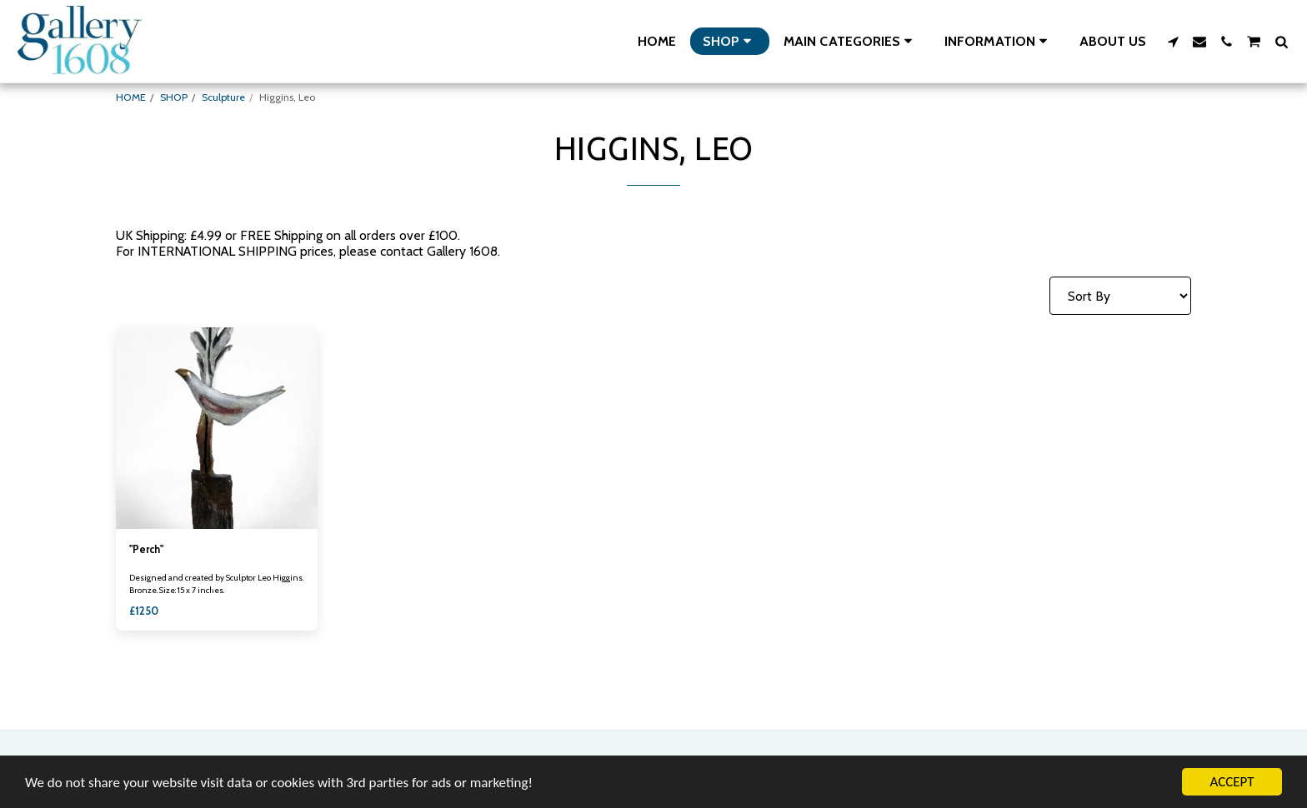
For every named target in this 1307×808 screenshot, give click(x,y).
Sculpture (223, 97)
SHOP (174, 97)
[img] (217, 428)
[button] (850, 41)
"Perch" (146, 549)
